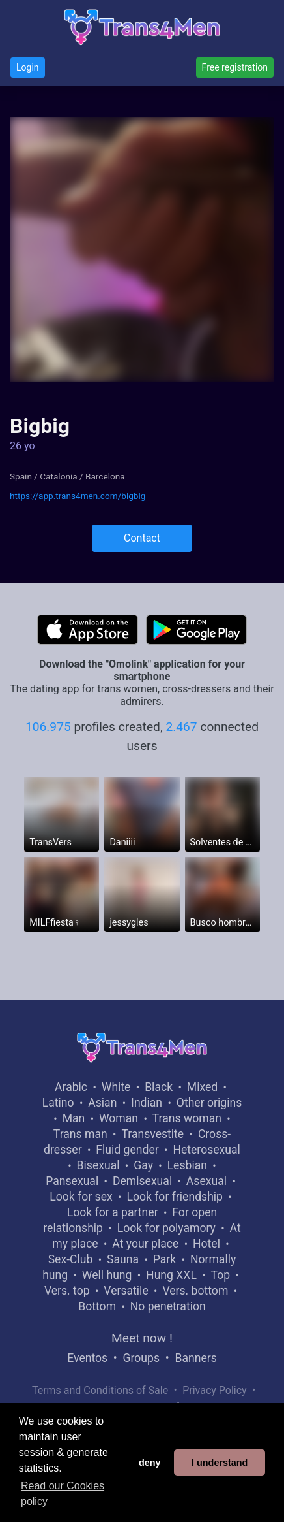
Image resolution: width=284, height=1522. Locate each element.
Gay (143, 1165)
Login (27, 67)
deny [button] (150, 1462)
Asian (102, 1102)
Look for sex (81, 1196)
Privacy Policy (214, 1390)
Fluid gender (127, 1149)
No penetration (168, 1306)
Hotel (206, 1243)
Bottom (97, 1306)
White (116, 1086)
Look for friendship (174, 1196)
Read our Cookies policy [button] (62, 1493)
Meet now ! (142, 1338)
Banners (195, 1358)
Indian (146, 1102)
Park (164, 1259)
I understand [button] (220, 1462)
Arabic (71, 1086)
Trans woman (186, 1118)
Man (74, 1118)
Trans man (80, 1134)
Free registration (235, 67)
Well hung (107, 1275)
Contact (142, 538)
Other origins (209, 1102)
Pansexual (72, 1181)
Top (221, 1275)
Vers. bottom (195, 1290)
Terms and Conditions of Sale (100, 1390)
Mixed (202, 1086)
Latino (58, 1102)
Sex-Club (70, 1259)
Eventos (87, 1358)
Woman (118, 1118)
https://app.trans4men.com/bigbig (77, 496)
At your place (145, 1243)
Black (159, 1086)
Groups (141, 1358)
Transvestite (152, 1134)
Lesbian (187, 1165)
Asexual (206, 1181)
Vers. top (67, 1290)
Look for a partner (112, 1212)
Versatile (126, 1290)
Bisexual (98, 1165)
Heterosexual (206, 1149)
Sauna (123, 1259)
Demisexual (142, 1181)
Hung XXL (171, 1275)
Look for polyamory (166, 1228)
